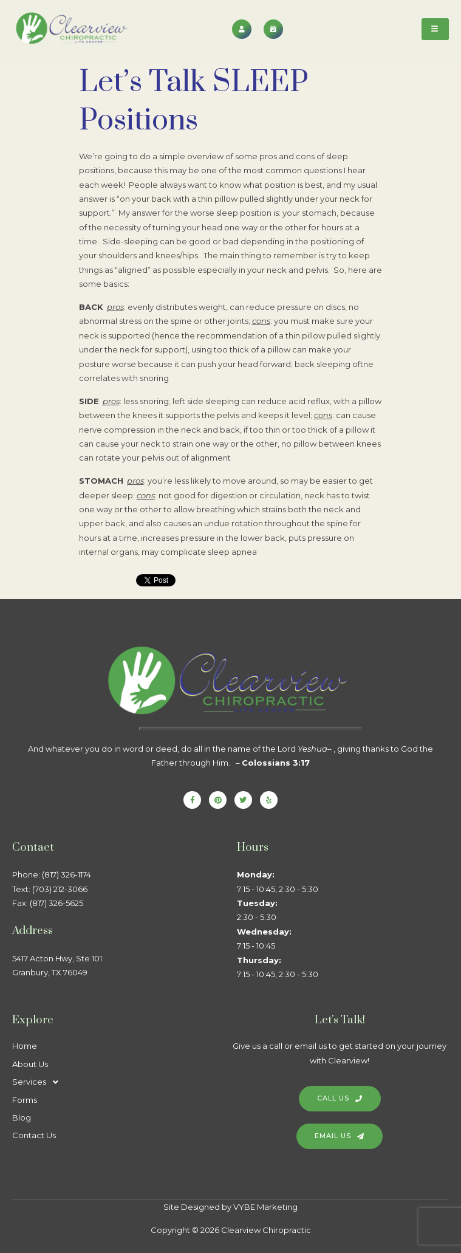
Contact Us (34, 1135)
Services (38, 1082)
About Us (30, 1064)
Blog (21, 1117)
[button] (118, 1082)
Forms (24, 1100)
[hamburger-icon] (435, 29)
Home (24, 1046)
